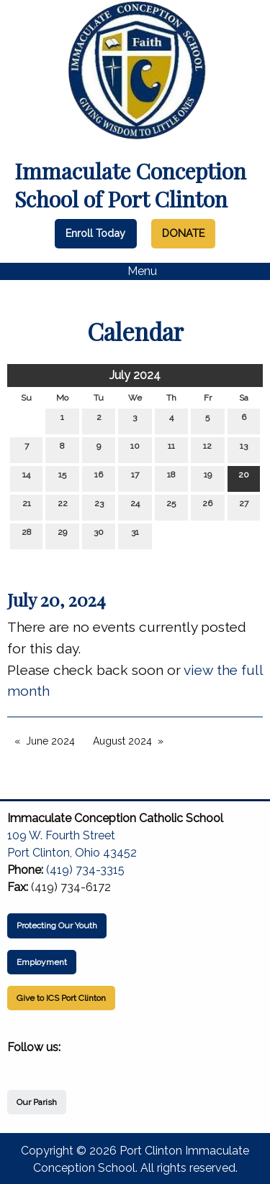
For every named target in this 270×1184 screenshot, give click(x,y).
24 (135, 506)
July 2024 (135, 375)
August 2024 (122, 741)
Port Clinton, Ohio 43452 (72, 852)
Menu (135, 271)
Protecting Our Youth (57, 925)
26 (207, 506)
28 (27, 535)
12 (207, 449)
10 (135, 449)
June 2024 (50, 741)
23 (99, 506)
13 (244, 449)
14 (26, 478)
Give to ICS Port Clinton (61, 998)
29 (62, 535)
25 (171, 506)
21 (26, 506)
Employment (42, 962)
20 (243, 478)
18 (171, 478)
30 (99, 535)
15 (62, 478)
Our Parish (37, 1102)
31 (135, 535)
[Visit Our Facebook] (18, 1064)
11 (171, 449)
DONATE (183, 233)
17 (135, 478)
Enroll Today (95, 233)
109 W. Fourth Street (61, 835)
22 (63, 506)
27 (243, 506)
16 (98, 478)
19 (208, 478)
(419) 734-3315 (85, 870)
